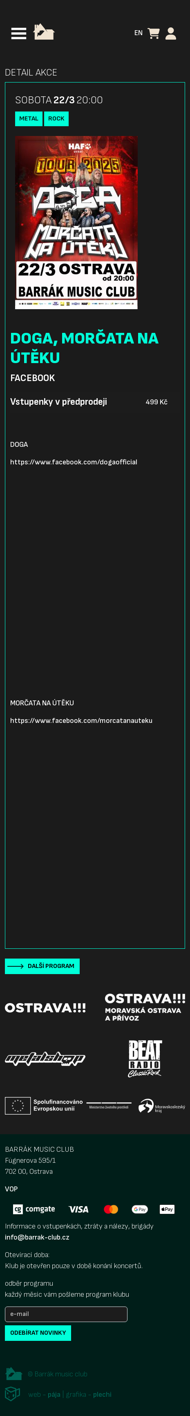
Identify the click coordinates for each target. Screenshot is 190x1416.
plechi (102, 1394)
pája (54, 1394)
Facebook (32, 378)
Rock (56, 119)
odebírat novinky (38, 1333)
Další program (51, 966)
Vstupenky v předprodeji (58, 402)
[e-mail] (66, 1314)
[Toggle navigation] (19, 33)
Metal (28, 119)
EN (138, 33)
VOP (11, 1189)
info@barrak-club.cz (37, 1237)
